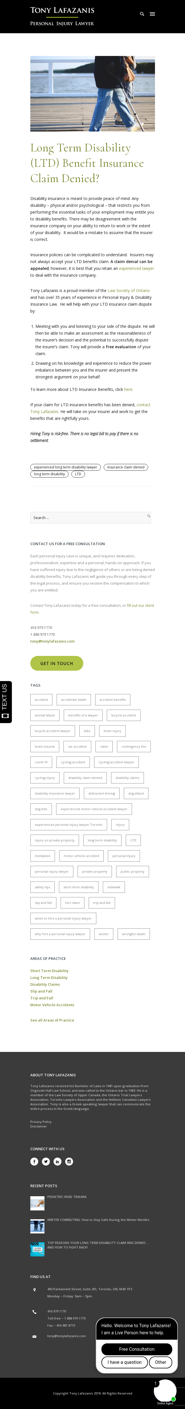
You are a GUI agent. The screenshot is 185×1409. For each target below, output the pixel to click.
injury (120, 824)
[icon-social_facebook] (35, 1162)
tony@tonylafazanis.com (66, 1336)
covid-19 (41, 762)
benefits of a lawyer (83, 715)
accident (41, 699)
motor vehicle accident (81, 856)
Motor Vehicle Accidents (52, 1004)
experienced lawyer (136, 268)
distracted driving (101, 793)
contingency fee (134, 746)
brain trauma (45, 746)
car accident (77, 746)
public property (132, 871)
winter (104, 934)
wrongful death (133, 934)
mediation (42, 856)
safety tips (42, 887)
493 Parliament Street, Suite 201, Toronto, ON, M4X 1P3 (89, 1289)
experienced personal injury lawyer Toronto (69, 824)
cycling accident (73, 762)
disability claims (127, 778)
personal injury (123, 856)
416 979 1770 (56, 1311)
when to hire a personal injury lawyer (63, 918)
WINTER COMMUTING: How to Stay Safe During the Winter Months (98, 1220)
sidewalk (113, 887)
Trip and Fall (41, 998)
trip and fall (101, 903)
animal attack (45, 715)
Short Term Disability (49, 970)
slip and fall (43, 903)
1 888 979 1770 (75, 1318)
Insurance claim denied (125, 467)
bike (87, 731)
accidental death (73, 699)
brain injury (112, 731)
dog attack (136, 793)
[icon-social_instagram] (69, 1162)
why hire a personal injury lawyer (60, 934)
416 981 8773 (65, 1325)
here (128, 389)
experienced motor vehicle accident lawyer (94, 809)
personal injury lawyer (52, 871)
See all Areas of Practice (52, 1020)
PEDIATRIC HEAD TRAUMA (66, 1197)
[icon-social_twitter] (47, 1162)
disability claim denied (85, 778)
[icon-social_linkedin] (59, 1162)
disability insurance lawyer (55, 793)
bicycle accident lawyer (53, 731)
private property (94, 871)
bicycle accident (123, 715)
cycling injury (45, 778)
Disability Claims (45, 984)
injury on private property (55, 840)
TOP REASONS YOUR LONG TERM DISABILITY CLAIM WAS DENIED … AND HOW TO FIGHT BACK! (98, 1245)
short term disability (78, 887)
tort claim (72, 903)
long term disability (49, 474)
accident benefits (113, 699)
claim (104, 746)
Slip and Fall (41, 991)
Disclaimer (38, 1126)
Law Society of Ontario (129, 290)
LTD (78, 474)
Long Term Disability (49, 977)
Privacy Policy (41, 1122)
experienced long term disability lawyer (65, 467)
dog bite (41, 809)
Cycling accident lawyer (116, 762)
